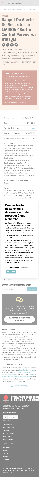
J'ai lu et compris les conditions (19, 267)
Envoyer (11, 271)
